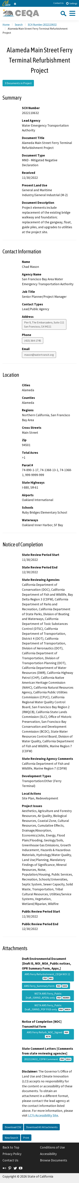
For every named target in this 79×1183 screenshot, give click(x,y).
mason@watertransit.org (39, 354)
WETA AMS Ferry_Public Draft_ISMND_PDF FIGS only (48, 1007)
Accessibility (48, 1154)
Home (6, 24)
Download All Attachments (42, 1127)
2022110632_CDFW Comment (47, 1059)
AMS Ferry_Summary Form (46, 986)
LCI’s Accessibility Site (43, 1115)
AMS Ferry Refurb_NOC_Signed (48, 1034)
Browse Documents (53, 1160)
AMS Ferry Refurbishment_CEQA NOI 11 (48, 976)
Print (26, 1137)
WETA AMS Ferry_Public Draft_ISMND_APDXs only (48, 995)
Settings (71, 3)
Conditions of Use (52, 1147)
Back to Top (11, 1147)
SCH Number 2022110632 (42, 24)
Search (19, 24)
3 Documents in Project (18, 83)
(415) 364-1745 (32, 340)
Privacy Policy (12, 1154)
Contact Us (58, 3)
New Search (11, 1137)
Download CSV (13, 1127)
